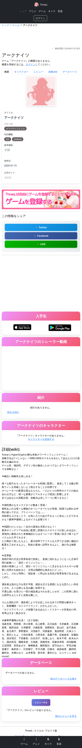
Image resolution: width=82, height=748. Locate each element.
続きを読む (13, 412)
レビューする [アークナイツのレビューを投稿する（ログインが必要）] (41, 702)
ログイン (40, 18)
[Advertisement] (41, 36)
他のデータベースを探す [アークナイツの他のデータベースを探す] (63, 678)
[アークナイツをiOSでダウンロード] (22, 327)
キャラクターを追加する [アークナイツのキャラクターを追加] (41, 439)
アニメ (32, 11)
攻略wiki (52, 71)
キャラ (51, 11)
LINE (41, 244)
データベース (70, 71)
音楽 (60, 11)
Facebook (41, 235)
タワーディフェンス (15, 128)
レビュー (38, 71)
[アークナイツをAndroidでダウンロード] (59, 327)
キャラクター (21, 71)
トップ (23, 11)
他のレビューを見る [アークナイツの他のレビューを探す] (66, 716)
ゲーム (42, 11)
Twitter (41, 227)
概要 (6, 71)
